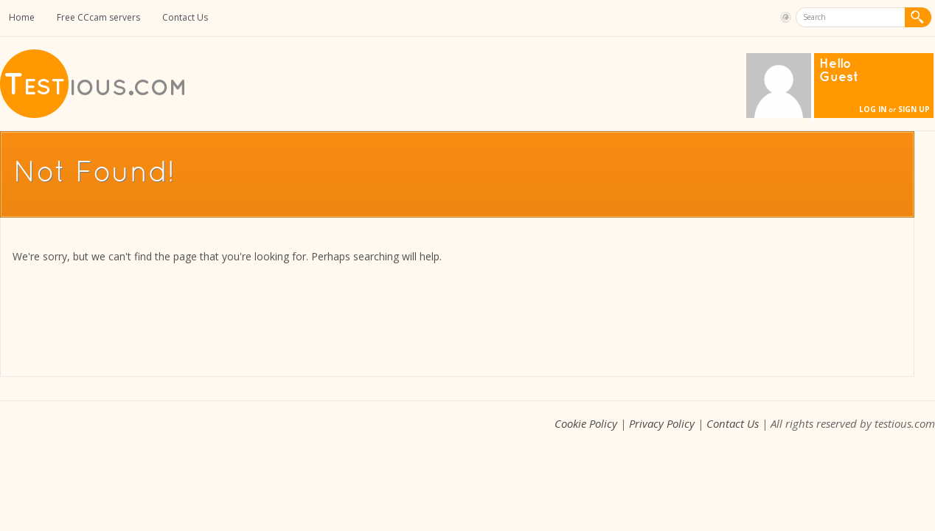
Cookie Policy (586, 423)
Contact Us (185, 17)
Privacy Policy (662, 423)
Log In (872, 109)
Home (22, 17)
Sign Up (914, 109)
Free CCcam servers (98, 17)
